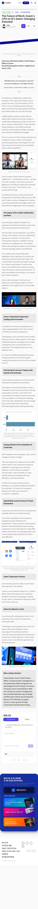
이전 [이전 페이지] (14, 760)
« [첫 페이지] (9, 760)
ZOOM (17, 12)
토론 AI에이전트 (11, 719)
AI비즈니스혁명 (6, 12)
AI (12, 12)
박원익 (8, 25)
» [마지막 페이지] (28, 760)
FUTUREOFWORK (25, 12)
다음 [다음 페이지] (24, 760)
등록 (30, 746)
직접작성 (27, 719)
